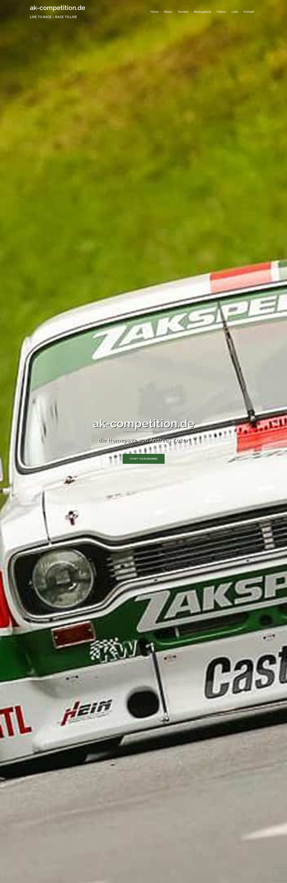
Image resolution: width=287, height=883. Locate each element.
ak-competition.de (57, 7)
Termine (182, 11)
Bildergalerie (202, 11)
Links (235, 11)
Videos (221, 11)
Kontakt (249, 11)
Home (154, 11)
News (168, 11)
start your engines (143, 458)
